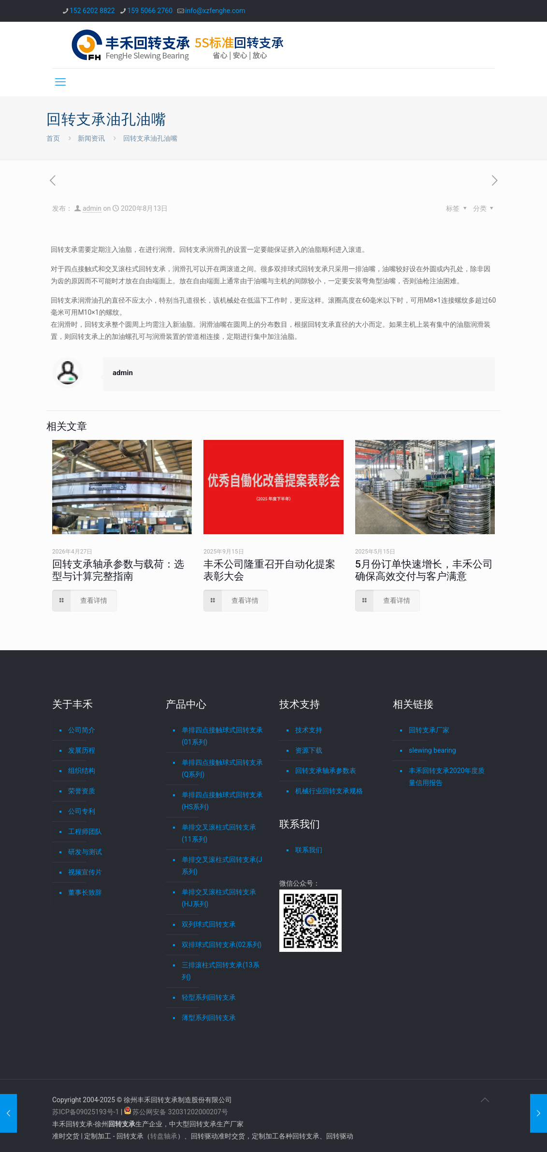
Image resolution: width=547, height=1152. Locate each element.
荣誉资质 (81, 791)
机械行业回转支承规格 (329, 791)
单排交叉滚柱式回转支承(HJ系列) (219, 898)
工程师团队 (85, 831)
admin (92, 208)
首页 (53, 138)
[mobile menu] (60, 82)
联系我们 (308, 850)
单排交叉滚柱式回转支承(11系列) (219, 833)
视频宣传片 (85, 872)
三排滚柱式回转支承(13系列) (220, 971)
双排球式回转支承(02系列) (221, 944)
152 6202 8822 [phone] (92, 11)
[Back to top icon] (485, 1100)
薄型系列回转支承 (209, 1017)
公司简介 (81, 730)
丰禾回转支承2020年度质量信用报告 (447, 777)
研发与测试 (85, 852)
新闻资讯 (91, 138)
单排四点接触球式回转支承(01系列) (222, 736)
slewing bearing (432, 750)
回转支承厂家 (429, 730)
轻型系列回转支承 (209, 997)
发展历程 (81, 750)
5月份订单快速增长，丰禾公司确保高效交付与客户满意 (424, 570)
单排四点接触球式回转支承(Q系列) (222, 768)
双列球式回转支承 (209, 924)
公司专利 (81, 811)
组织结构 (81, 770)
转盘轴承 (163, 1136)
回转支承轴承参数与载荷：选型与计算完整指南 (118, 570)
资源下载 (308, 750)
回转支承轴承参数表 (325, 770)
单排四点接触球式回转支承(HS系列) (222, 801)
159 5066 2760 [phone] (150, 11)
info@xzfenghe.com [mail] (215, 11)
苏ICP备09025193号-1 (86, 1112)
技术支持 (308, 730)
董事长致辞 (85, 892)
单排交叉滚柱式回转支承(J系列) (222, 865)
